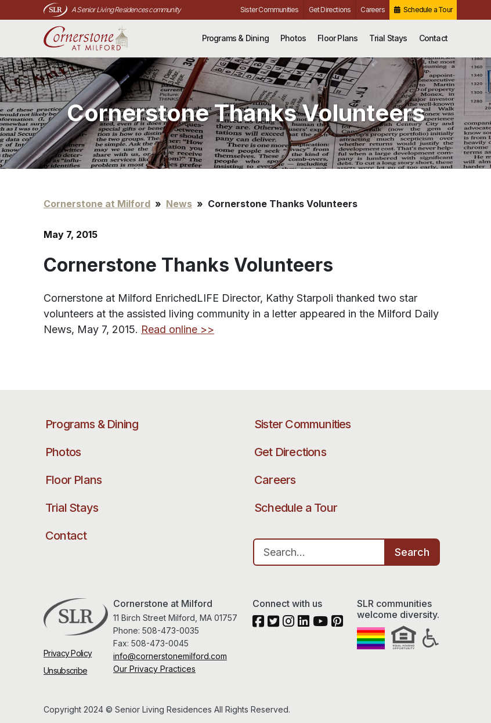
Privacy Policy (68, 653)
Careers (372, 9)
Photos (293, 38)
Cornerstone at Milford (100, 38)
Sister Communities (269, 9)
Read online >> (177, 329)
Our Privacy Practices (154, 669)
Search (412, 552)
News (179, 203)
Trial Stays (388, 38)
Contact (433, 38)
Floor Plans (337, 38)
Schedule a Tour (427, 9)
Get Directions (330, 9)
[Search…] (319, 552)
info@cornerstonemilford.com (170, 656)
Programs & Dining (235, 38)
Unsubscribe (65, 670)
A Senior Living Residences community (125, 9)
